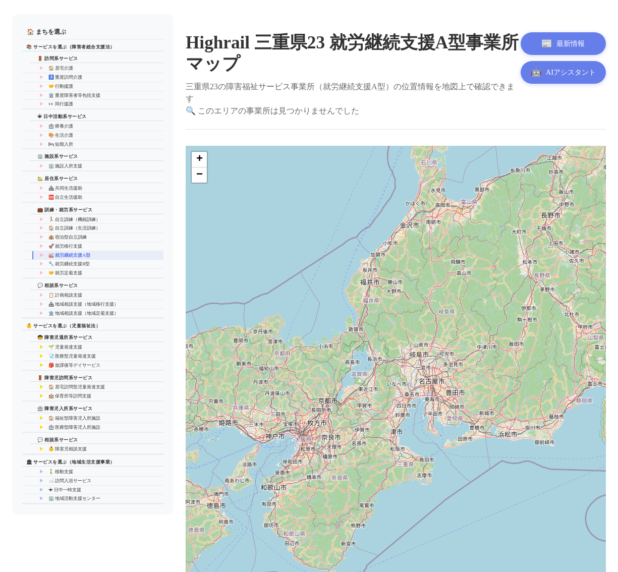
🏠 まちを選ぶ (46, 31)
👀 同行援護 (60, 103)
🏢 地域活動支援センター (74, 498)
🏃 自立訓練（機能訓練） (74, 219)
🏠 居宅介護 (60, 68)
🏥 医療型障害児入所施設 (74, 427)
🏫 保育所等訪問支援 (69, 395)
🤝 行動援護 (60, 86)
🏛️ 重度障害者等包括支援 (74, 95)
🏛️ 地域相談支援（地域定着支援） (83, 313)
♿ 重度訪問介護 (65, 77)
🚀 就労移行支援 (65, 246)
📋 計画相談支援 (65, 295)
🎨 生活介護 (60, 135)
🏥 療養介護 (60, 126)
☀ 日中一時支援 (64, 489)
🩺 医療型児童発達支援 (72, 356)
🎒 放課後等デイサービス (74, 365)
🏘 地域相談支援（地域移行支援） (83, 304)
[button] (199, 159)
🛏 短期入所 (60, 144)
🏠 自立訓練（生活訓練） (74, 228)
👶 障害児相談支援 (67, 448)
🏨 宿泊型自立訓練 (67, 237)
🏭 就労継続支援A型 (69, 255)
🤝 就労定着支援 (65, 272)
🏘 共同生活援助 (65, 188)
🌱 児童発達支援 (65, 347)
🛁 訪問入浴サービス (69, 480)
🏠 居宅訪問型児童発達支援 (76, 386)
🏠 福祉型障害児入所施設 (74, 418)
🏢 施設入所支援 (65, 165)
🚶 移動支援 (60, 471)
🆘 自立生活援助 (65, 197)
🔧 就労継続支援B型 (69, 263)
